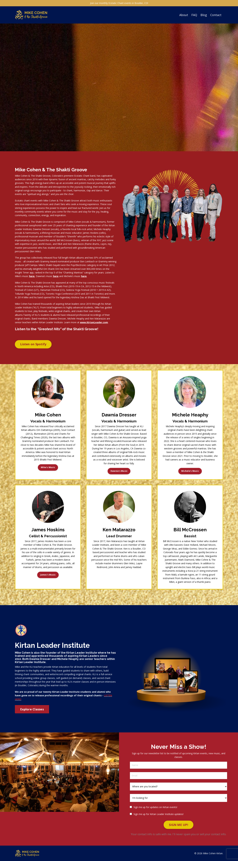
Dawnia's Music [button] (119, 470)
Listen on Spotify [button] (33, 344)
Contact (215, 15)
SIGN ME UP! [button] (178, 825)
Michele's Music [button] (190, 470)
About (183, 15)
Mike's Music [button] (48, 467)
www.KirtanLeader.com (94, 322)
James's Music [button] (48, 574)
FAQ (194, 15)
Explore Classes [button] (32, 709)
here (32, 276)
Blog (203, 15)
